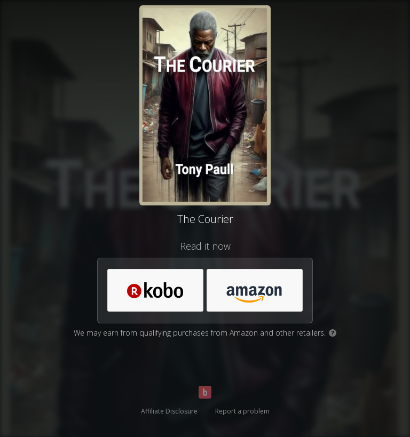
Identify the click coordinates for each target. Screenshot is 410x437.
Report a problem (242, 411)
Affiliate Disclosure (169, 411)
